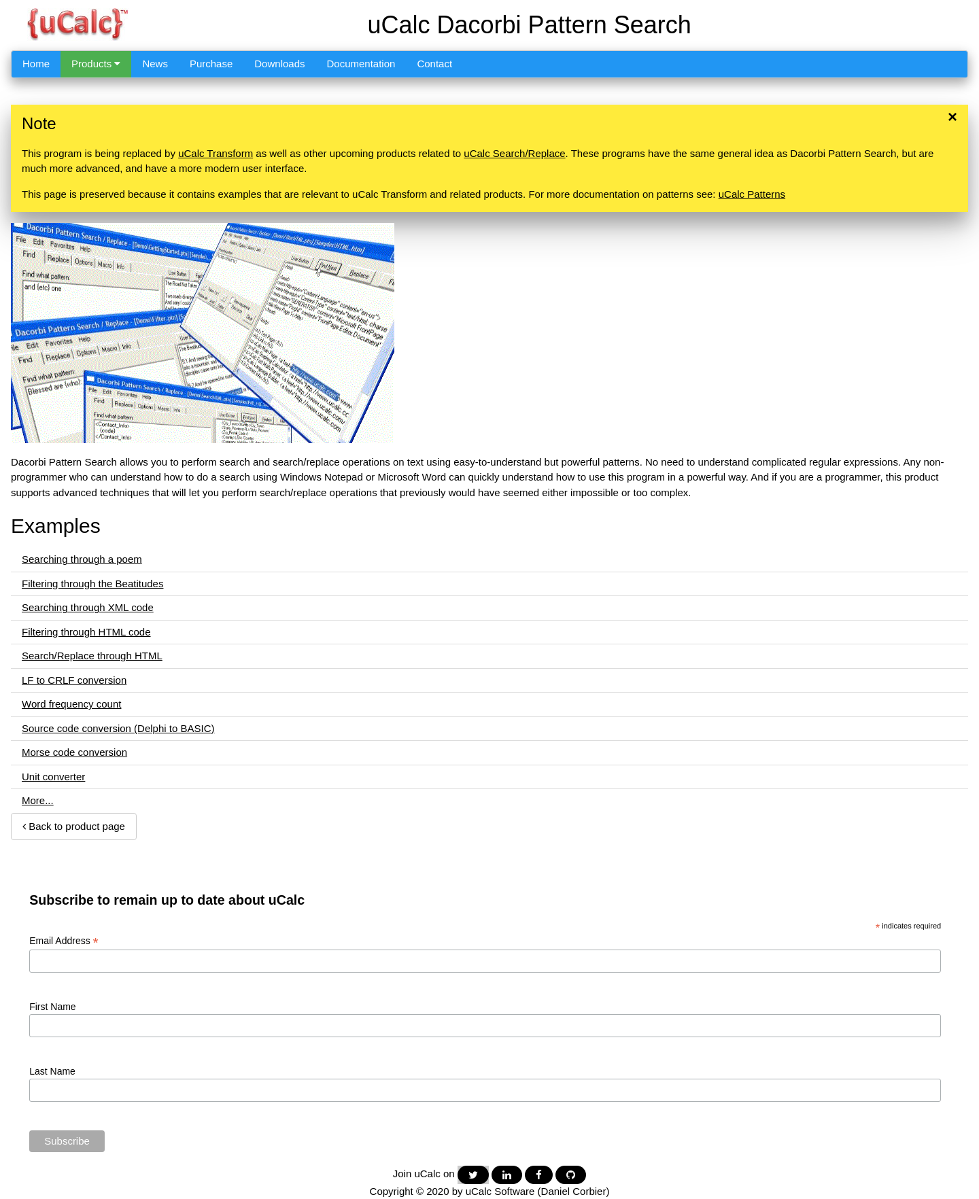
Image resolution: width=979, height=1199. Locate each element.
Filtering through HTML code (86, 632)
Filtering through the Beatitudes (92, 583)
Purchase (211, 63)
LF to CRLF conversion (74, 680)
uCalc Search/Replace (514, 153)
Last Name (52, 1071)
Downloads (279, 63)
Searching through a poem (82, 559)
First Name (52, 1006)
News (155, 63)
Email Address (64, 941)
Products (95, 63)
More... (38, 800)
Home (36, 63)
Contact (434, 63)
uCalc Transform (215, 153)
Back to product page (73, 826)
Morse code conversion (74, 752)
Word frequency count (71, 704)
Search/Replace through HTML (92, 655)
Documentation (361, 63)
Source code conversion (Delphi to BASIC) (118, 728)
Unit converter (53, 776)
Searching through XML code (88, 607)
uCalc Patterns (752, 194)
